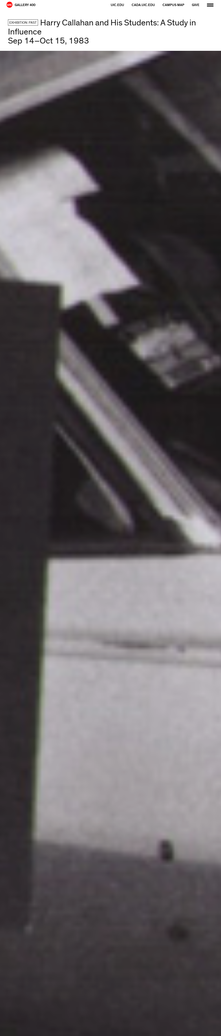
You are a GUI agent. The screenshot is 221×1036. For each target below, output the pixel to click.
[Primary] (210, 4)
